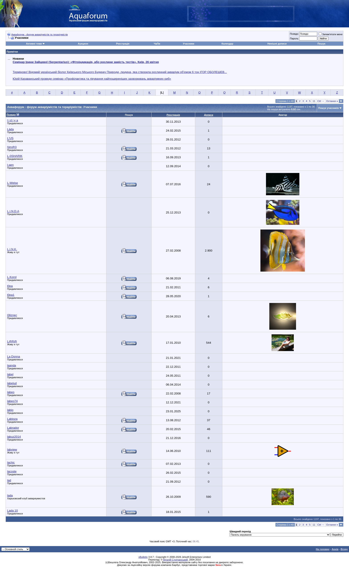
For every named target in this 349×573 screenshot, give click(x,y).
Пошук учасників (328, 108)
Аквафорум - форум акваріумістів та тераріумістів (39, 34)
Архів (335, 549)
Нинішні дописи (276, 43)
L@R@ (12, 341)
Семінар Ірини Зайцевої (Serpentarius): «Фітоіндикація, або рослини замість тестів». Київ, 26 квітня (86, 62)
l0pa (10, 286)
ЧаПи (157, 43)
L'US (10, 138)
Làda (10, 129)
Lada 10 (12, 510)
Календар (227, 43)
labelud (12, 383)
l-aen (10, 165)
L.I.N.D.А (13, 211)
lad (9, 480)
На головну (322, 549)
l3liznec (12, 315)
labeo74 (12, 401)
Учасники (188, 43)
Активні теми (34, 43)
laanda (11, 365)
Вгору (344, 549)
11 (313, 101)
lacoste (11, 471)
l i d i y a (12, 120)
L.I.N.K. (12, 249)
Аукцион (83, 43)
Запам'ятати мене (331, 34)
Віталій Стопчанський (175, 559)
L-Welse (12, 183)
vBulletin (143, 557)
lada (10, 495)
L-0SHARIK (14, 156)
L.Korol (11, 277)
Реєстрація (122, 43)
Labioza (12, 419)
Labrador (13, 427)
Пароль (294, 38)
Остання (332, 101)
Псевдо (294, 34)
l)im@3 (11, 147)
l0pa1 (10, 295)
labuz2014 (14, 436)
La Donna (13, 356)
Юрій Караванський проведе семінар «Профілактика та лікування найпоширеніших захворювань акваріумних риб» (92, 78)
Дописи (208, 115)
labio (10, 410)
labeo (10, 392)
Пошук (321, 43)
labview (12, 449)
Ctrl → (320, 101)
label (10, 374)
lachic (11, 462)
